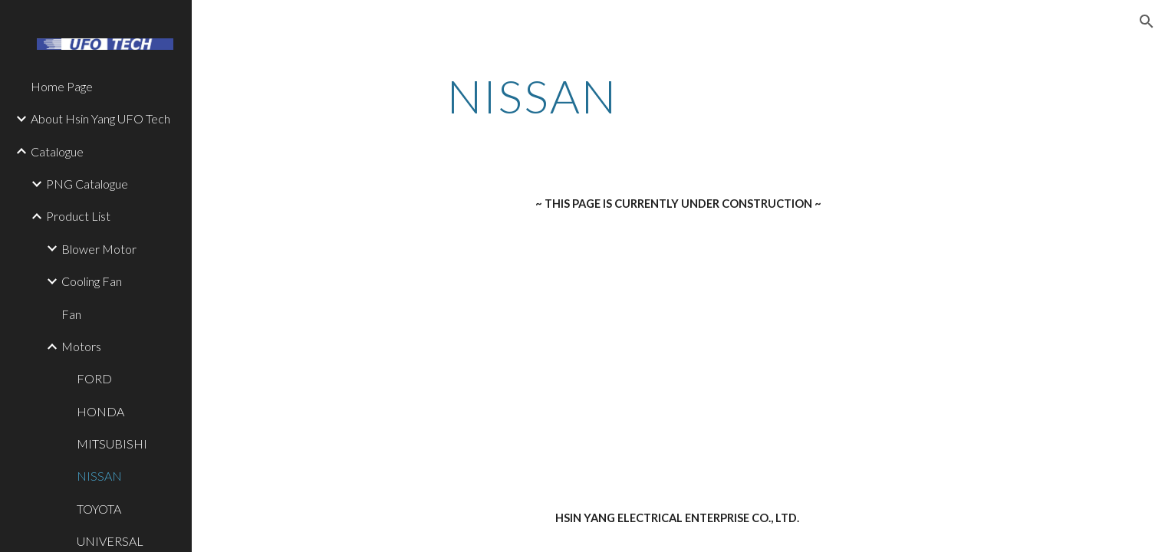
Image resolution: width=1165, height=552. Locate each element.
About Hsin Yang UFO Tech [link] (100, 118)
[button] (1146, 21)
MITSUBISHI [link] (112, 443)
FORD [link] (94, 378)
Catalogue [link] (57, 151)
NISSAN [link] (99, 475)
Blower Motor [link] (99, 249)
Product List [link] (78, 216)
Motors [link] (81, 346)
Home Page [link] (62, 86)
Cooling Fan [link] (91, 281)
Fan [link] (71, 314)
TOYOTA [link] (99, 508)
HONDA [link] (100, 411)
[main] (532, 95)
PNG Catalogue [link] (87, 183)
